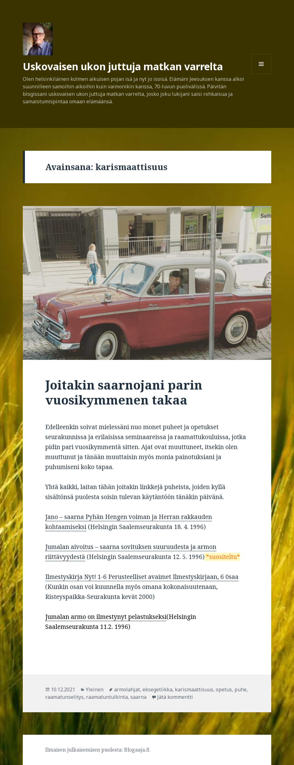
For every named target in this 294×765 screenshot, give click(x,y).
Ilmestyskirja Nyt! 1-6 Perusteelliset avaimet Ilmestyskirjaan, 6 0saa (142, 577)
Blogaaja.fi (137, 749)
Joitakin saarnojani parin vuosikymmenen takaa (123, 392)
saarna (138, 697)
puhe (240, 689)
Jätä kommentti (175, 697)
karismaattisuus (194, 689)
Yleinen (95, 689)
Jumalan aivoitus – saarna (83, 547)
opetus (224, 689)
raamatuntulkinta (107, 697)
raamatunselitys (64, 697)
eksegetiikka (157, 689)
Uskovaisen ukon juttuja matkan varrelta (123, 66)
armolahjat (127, 689)
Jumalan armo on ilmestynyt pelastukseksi (105, 617)
